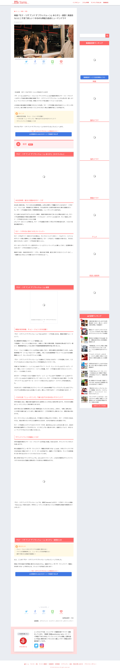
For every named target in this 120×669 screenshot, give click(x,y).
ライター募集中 (43, 664)
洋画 (72, 618)
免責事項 (51, 664)
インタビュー (76, 2)
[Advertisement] (44, 79)
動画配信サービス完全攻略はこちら (94, 77)
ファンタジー (69, 621)
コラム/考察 (85, 2)
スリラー (60, 621)
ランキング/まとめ (96, 2)
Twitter (36, 648)
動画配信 (105, 2)
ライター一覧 (34, 664)
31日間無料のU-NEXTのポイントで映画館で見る (43, 134)
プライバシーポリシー (90, 664)
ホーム (26, 664)
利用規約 (57, 664)
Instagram (42, 648)
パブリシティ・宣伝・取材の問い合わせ (72, 664)
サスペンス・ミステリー (47, 621)
